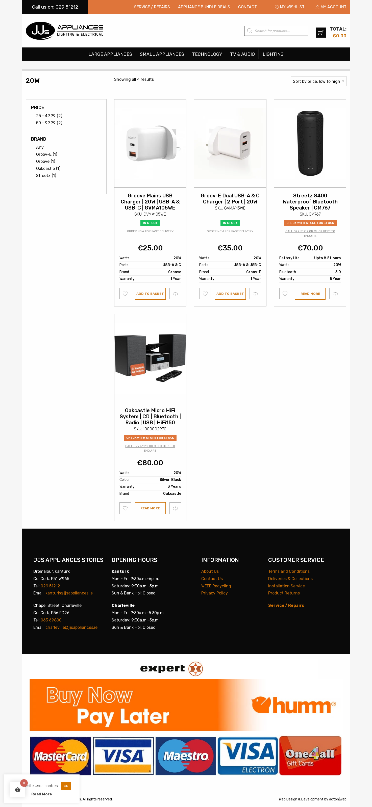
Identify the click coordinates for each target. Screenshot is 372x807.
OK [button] (66, 786)
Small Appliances (162, 54)
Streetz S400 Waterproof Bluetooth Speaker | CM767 (310, 202)
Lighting (273, 54)
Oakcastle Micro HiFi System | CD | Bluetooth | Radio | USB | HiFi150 (150, 416)
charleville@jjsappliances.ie (71, 627)
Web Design (288, 799)
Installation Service (286, 586)
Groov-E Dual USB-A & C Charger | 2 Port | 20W (230, 199)
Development (312, 799)
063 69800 (51, 620)
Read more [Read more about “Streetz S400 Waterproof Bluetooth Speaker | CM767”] (310, 294)
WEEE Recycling (216, 586)
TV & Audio (242, 54)
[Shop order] (318, 81)
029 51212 (50, 586)
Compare (175, 293)
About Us (210, 571)
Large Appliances (110, 54)
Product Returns (284, 593)
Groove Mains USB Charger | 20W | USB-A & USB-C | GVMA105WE (150, 202)
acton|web (337, 799)
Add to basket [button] (150, 294)
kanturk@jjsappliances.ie (69, 593)
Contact (247, 7)
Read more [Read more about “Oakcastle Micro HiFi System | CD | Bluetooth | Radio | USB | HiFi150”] (150, 508)
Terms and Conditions (289, 571)
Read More (41, 794)
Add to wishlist (125, 293)
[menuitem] (152, 7)
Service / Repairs (152, 7)
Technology (207, 54)
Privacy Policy (214, 593)
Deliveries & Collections (290, 578)
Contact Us (212, 578)
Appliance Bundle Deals (204, 7)
